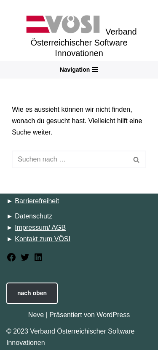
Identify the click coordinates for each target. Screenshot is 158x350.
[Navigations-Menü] (79, 69)
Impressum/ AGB (40, 227)
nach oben (32, 293)
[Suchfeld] (69, 159)
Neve (36, 314)
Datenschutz (33, 216)
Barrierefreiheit (37, 201)
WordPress (113, 314)
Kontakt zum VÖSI (42, 238)
